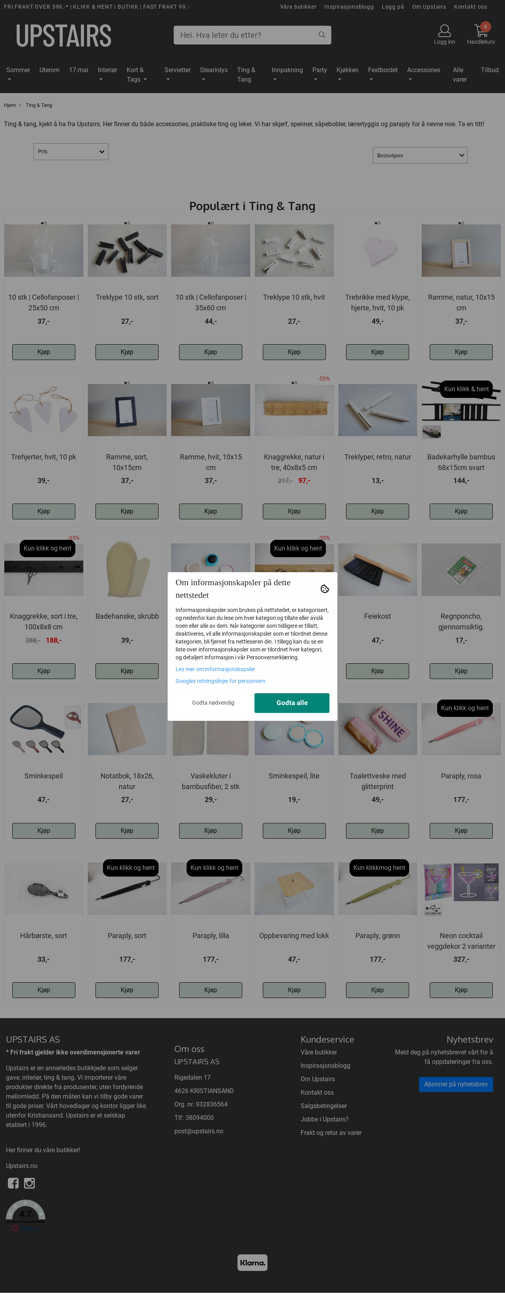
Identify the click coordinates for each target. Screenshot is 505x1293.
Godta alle (292, 703)
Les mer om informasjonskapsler (215, 669)
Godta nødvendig (213, 703)
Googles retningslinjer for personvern (221, 681)
